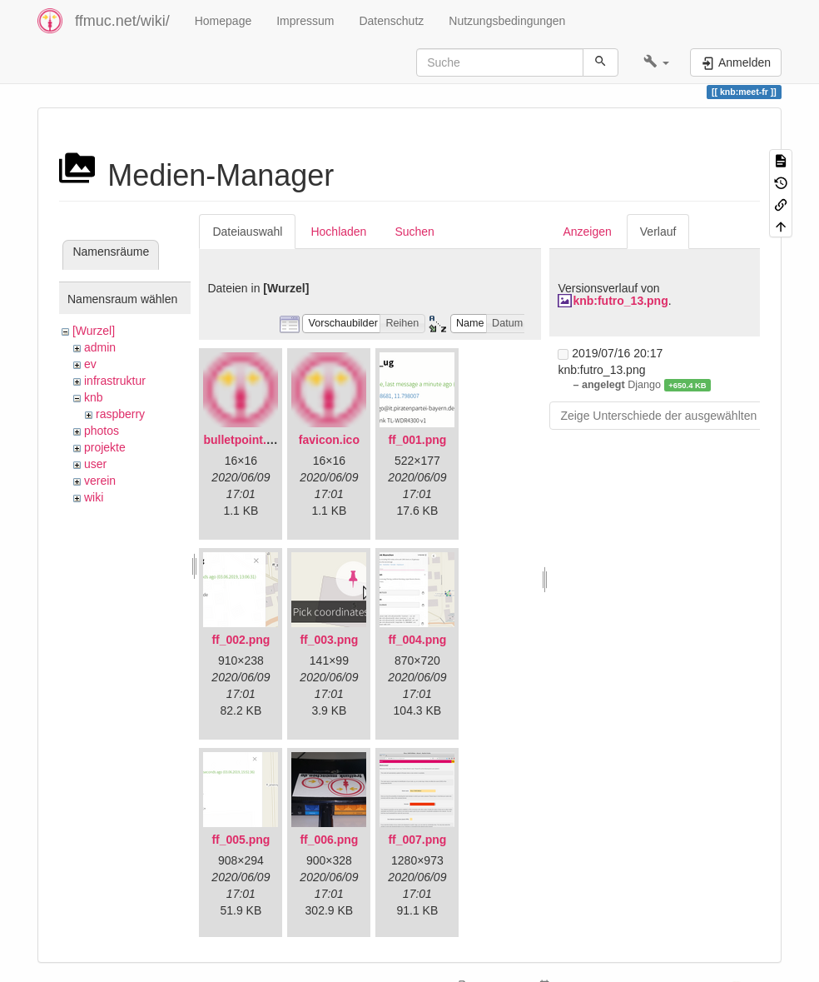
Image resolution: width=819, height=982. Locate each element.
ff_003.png (329, 639)
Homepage (223, 20)
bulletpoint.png (245, 439)
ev (90, 364)
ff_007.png (417, 839)
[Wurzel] (93, 330)
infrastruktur (115, 380)
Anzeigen (587, 231)
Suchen (414, 231)
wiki (93, 497)
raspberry (120, 414)
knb (93, 397)
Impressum (305, 20)
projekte (105, 447)
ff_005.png (240, 839)
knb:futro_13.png (620, 300)
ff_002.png (240, 639)
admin (100, 347)
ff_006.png (329, 839)
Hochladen (338, 231)
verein (100, 480)
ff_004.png (417, 639)
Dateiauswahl (247, 231)
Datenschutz (391, 20)
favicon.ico (329, 439)
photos (101, 430)
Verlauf (658, 231)
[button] (656, 62)
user (95, 464)
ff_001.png (417, 439)
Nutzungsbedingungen (507, 20)
